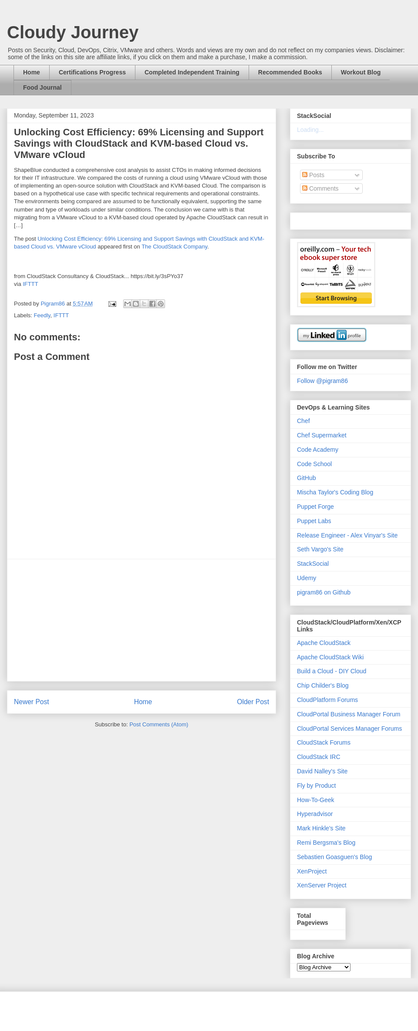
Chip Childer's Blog (323, 685)
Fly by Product (316, 785)
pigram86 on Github (324, 592)
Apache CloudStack (324, 642)
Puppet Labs (314, 520)
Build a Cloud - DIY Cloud (331, 671)
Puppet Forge (315, 506)
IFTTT (30, 284)
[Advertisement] (141, 620)
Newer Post (31, 701)
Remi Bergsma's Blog (326, 842)
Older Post (253, 701)
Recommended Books (290, 72)
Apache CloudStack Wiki (330, 657)
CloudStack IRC (318, 756)
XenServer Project (322, 885)
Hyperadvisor (315, 813)
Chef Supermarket (322, 435)
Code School (314, 463)
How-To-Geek (315, 799)
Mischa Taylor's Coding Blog (335, 492)
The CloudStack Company (174, 246)
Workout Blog (361, 72)
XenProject (312, 871)
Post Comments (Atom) (158, 724)
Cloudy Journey (72, 32)
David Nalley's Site (322, 771)
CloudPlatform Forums (327, 699)
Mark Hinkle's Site (321, 828)
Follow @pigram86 (322, 380)
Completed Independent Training (192, 72)
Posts (313, 174)
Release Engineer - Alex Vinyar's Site (347, 535)
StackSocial (313, 563)
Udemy (306, 577)
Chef (303, 420)
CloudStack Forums (324, 742)
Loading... (310, 129)
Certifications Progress (92, 72)
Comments (320, 188)
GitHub (306, 477)
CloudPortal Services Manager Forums (349, 728)
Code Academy (317, 449)
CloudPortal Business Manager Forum (348, 714)
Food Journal (42, 87)
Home (31, 72)
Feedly (42, 315)
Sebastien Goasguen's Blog (334, 856)
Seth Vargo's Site (320, 549)
